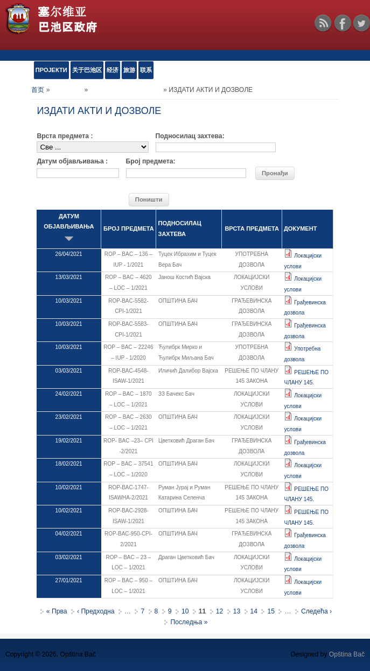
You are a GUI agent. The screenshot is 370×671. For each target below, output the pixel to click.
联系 (146, 70)
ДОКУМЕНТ (300, 228)
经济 (112, 70)
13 (237, 611)
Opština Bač (347, 654)
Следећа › (316, 611)
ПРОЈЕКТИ (51, 70)
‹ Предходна (96, 611)
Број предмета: (151, 161)
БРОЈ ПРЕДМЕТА (128, 228)
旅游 (129, 70)
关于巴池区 (87, 70)
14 (254, 611)
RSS (323, 23)
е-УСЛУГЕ (67, 90)
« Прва (56, 611)
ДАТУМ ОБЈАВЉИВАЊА (69, 228)
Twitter (361, 23)
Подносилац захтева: (190, 136)
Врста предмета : (65, 136)
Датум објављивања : (72, 161)
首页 (37, 90)
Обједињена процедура (126, 90)
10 (185, 611)
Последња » (188, 622)
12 (220, 611)
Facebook (342, 23)
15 (271, 611)
